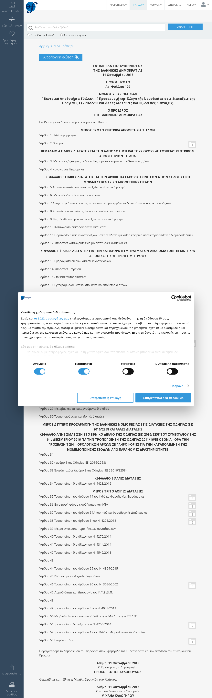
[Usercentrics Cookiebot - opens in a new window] (174, 298)
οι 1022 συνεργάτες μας (51, 318)
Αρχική (44, 46)
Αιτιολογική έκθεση (61, 57)
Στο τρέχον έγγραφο (73, 35)
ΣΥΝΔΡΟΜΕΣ (174, 5)
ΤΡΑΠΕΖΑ (138, 5)
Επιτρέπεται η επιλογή (105, 398)
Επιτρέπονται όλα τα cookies (163, 398)
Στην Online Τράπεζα (41, 35)
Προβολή (177, 386)
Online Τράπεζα (62, 46)
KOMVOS (156, 5)
